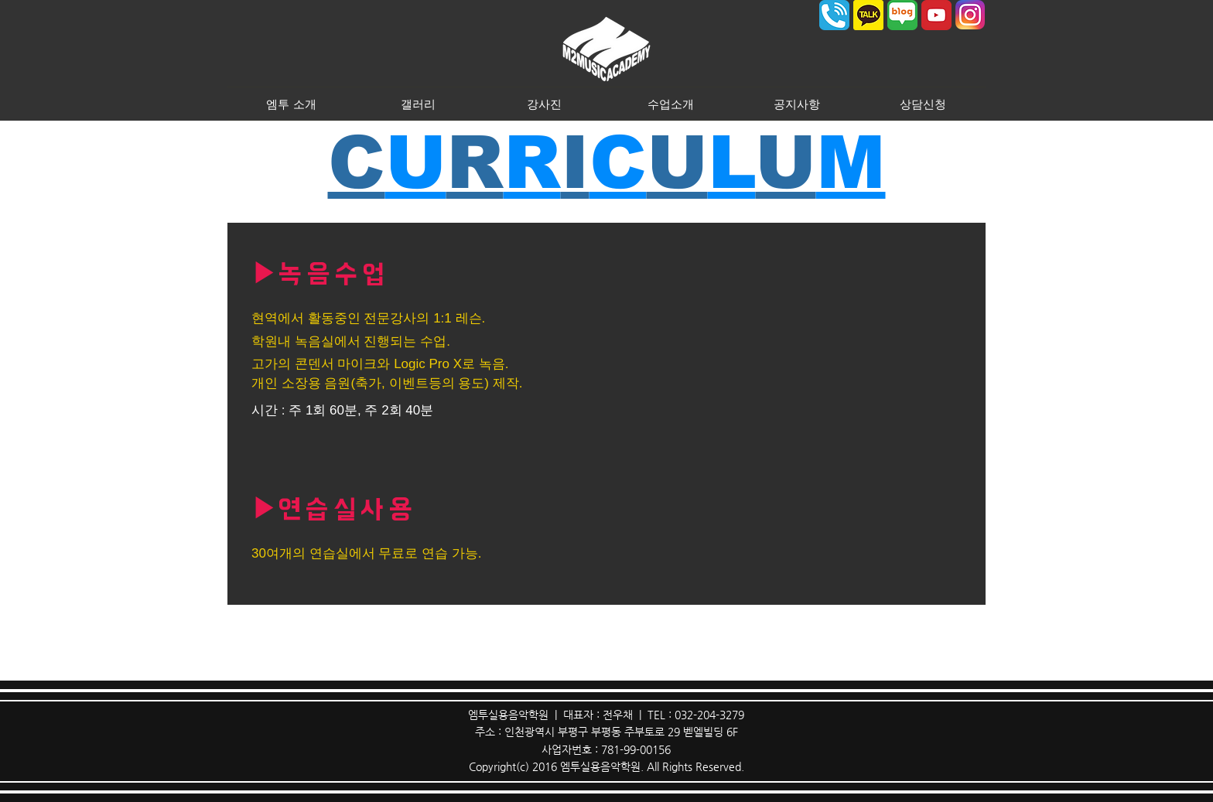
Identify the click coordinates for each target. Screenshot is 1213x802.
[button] (290, 103)
